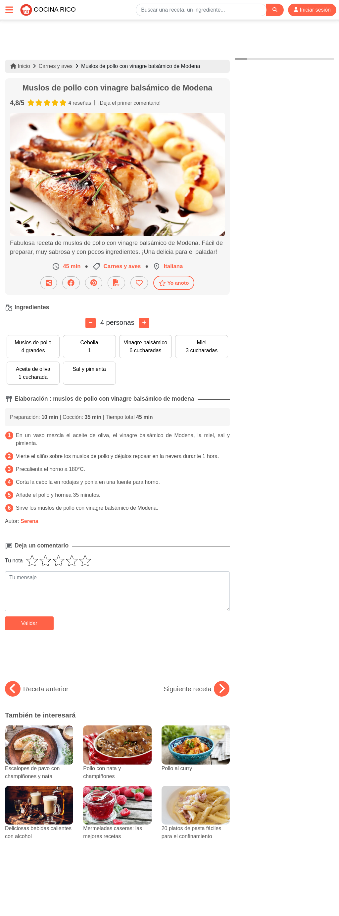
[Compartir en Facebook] (71, 282)
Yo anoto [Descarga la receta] (174, 283)
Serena (29, 521)
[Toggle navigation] (9, 10)
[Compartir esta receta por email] (48, 282)
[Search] (274, 10)
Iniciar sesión (312, 10)
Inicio (20, 66)
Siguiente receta (196, 689)
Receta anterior (37, 689)
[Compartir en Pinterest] (93, 282)
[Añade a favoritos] (139, 282)
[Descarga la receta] (116, 282)
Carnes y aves (56, 66)
